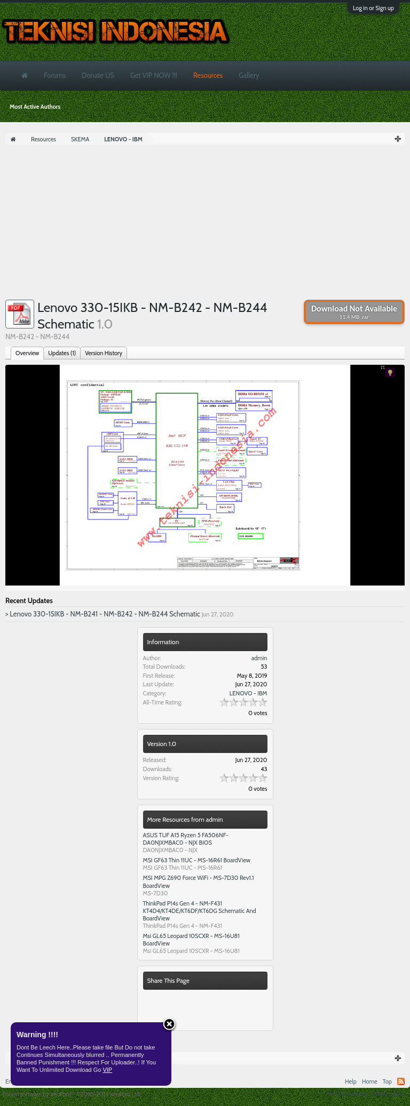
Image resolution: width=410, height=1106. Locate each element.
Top (387, 1081)
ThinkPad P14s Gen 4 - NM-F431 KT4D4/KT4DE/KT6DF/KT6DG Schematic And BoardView (199, 911)
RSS (401, 1081)
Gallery (249, 75)
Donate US (98, 75)
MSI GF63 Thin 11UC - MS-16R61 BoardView (197, 860)
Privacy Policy (390, 1094)
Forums (55, 75)
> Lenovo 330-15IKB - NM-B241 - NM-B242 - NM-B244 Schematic (102, 614)
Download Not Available (354, 311)
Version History (103, 353)
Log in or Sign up (373, 8)
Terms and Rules (348, 1094)
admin (259, 658)
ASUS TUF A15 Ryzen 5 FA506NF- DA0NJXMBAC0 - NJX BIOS (186, 838)
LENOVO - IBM (248, 693)
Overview (27, 353)
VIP (107, 1070)
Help (351, 1081)
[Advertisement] (205, 225)
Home (369, 1081)
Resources (208, 75)
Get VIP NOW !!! (153, 75)
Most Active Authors (35, 106)
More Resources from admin (185, 819)
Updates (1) (62, 353)
